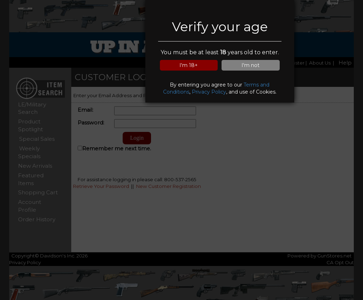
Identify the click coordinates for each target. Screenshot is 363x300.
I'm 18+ (188, 65)
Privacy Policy (209, 92)
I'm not (250, 65)
